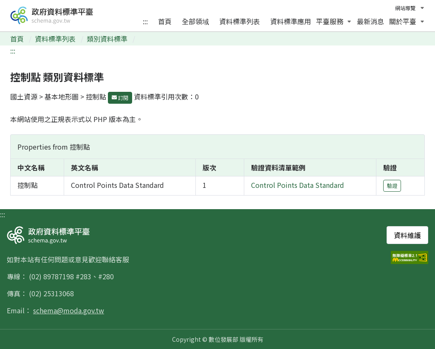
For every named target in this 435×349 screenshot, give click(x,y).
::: (145, 21)
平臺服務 (334, 21)
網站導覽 (405, 7)
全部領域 (195, 21)
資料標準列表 (239, 21)
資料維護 (407, 235)
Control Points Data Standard (297, 185)
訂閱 (120, 97)
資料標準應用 (290, 21)
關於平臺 (407, 21)
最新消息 (370, 21)
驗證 (392, 185)
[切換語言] (420, 8)
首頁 (165, 21)
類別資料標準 (108, 39)
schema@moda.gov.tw (68, 310)
